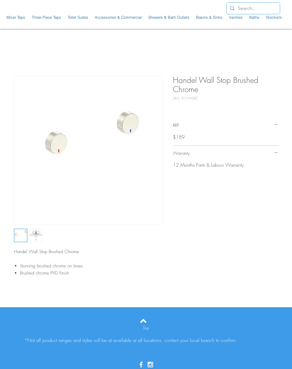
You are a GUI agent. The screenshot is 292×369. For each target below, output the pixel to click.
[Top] (146, 328)
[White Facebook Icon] (141, 364)
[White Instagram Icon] (150, 364)
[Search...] (252, 8)
